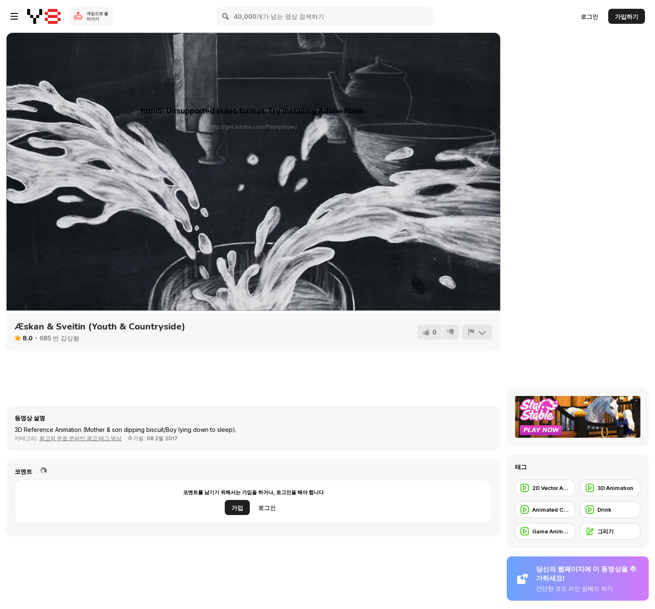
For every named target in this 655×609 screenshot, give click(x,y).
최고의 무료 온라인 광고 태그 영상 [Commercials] (80, 438)
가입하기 (626, 16)
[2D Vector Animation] (545, 488)
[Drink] (610, 509)
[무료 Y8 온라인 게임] (44, 16)
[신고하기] (477, 332)
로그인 (589, 16)
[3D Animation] (610, 488)
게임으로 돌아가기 (97, 16)
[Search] (226, 16)
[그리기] (610, 531)
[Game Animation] (545, 531)
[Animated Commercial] (545, 509)
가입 (237, 507)
